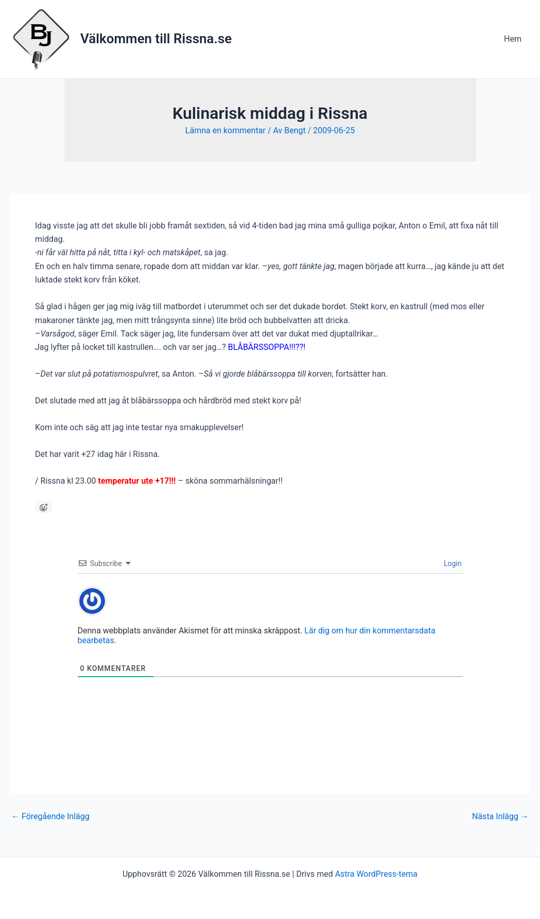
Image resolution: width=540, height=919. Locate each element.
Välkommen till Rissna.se (156, 38)
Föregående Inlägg (50, 816)
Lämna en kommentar (225, 130)
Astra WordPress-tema (376, 874)
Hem (512, 39)
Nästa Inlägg (500, 816)
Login (452, 563)
